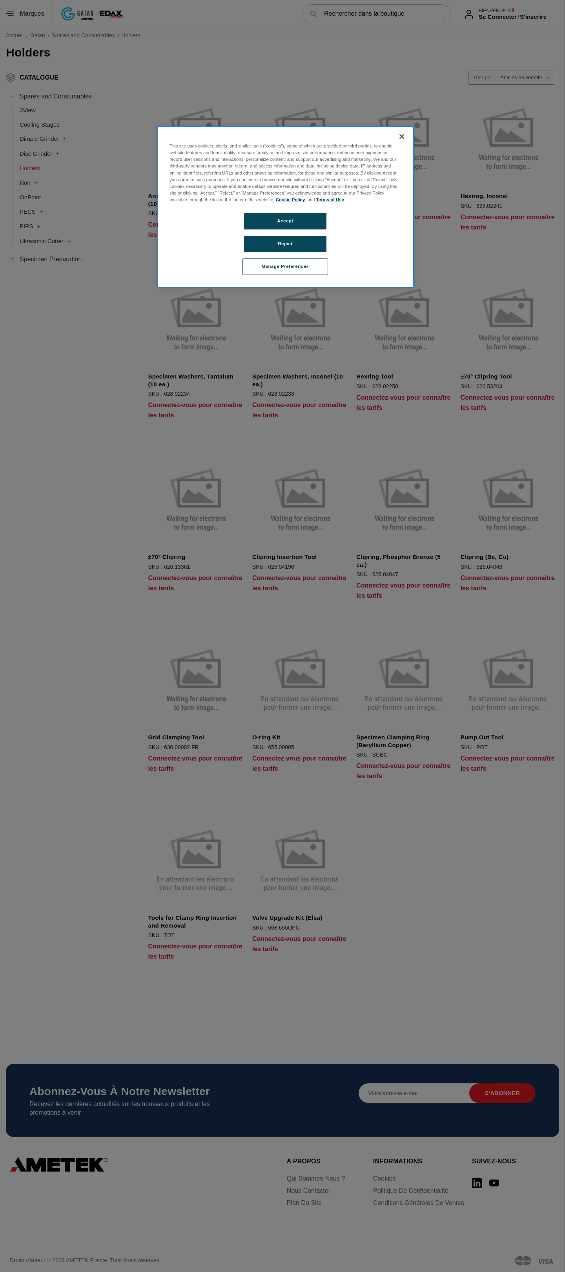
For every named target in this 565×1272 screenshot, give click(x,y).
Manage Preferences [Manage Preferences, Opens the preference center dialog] (285, 266)
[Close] (401, 136)
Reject (285, 243)
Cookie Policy (290, 199)
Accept (285, 220)
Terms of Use (330, 199)
